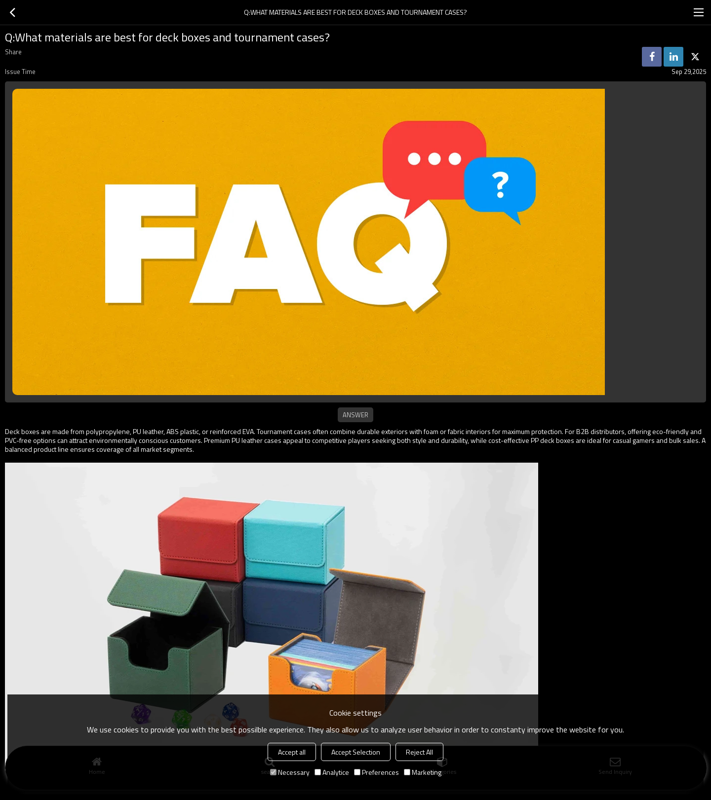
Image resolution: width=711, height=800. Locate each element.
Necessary (290, 772)
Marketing (422, 772)
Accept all (292, 752)
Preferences (376, 772)
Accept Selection (355, 752)
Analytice (332, 772)
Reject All (419, 752)
